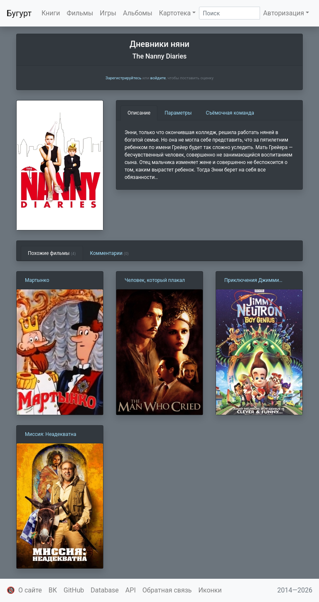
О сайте (30, 590)
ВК (53, 590)
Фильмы (80, 13)
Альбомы (137, 13)
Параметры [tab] (177, 113)
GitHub (74, 590)
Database (105, 590)
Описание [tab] (139, 113)
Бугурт (19, 13)
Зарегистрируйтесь (123, 78)
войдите (158, 78)
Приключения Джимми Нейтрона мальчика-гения (255, 280)
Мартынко (37, 280)
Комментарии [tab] (109, 253)
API (130, 590)
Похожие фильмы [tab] (52, 253)
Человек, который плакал (155, 280)
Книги (51, 13)
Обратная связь (167, 590)
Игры (108, 13)
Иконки (210, 590)
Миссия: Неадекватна (50, 434)
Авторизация (283, 13)
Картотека (175, 13)
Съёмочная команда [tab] (230, 113)
